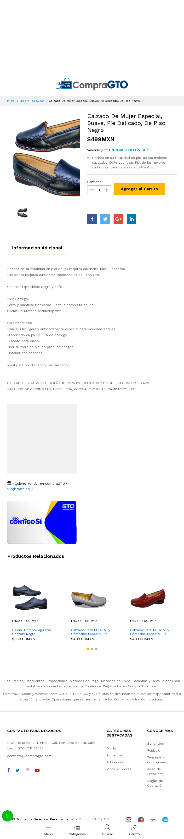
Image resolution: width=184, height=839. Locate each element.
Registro (153, 750)
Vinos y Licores (119, 769)
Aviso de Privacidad (155, 771)
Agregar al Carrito (139, 188)
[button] (87, 649)
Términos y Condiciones (157, 759)
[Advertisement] (92, 35)
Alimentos (115, 755)
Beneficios (155, 743)
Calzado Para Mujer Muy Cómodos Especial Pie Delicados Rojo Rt (149, 632)
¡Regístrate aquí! (20, 489)
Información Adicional (37, 248)
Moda (111, 748)
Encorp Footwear (31, 100)
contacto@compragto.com (29, 756)
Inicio (11, 100)
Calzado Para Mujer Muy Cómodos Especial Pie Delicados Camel (90, 632)
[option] (43, 156)
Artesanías (115, 762)
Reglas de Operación (155, 783)
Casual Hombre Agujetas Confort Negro (32, 632)
